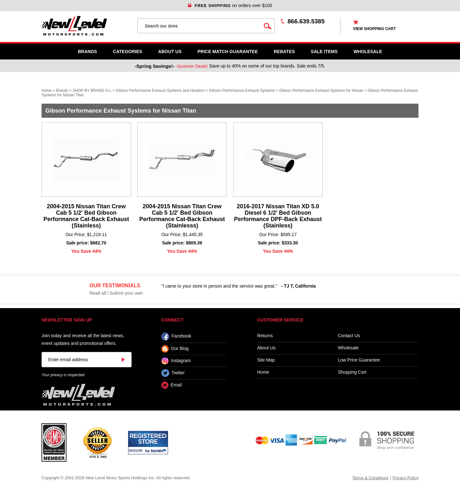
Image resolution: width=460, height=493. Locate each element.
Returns (265, 335)
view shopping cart (374, 29)
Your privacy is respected (63, 375)
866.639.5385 (306, 21)
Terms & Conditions (370, 477)
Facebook (176, 336)
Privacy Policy (405, 477)
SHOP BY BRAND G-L (92, 90)
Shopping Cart (352, 372)
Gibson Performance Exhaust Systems (242, 90)
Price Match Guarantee (227, 51)
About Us (169, 51)
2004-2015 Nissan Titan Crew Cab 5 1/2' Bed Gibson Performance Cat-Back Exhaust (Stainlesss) (182, 216)
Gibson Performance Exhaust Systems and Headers (160, 90)
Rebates (284, 51)
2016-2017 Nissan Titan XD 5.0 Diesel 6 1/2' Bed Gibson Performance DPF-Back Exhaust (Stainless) (278, 216)
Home (47, 90)
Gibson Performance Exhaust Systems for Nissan (321, 90)
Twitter (173, 373)
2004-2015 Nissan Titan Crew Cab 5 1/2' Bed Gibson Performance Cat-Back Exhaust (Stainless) (86, 216)
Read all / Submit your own (116, 293)
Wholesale (348, 348)
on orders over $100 (230, 5)
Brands (87, 51)
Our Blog (174, 349)
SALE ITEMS (324, 51)
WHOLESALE (368, 51)
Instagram (176, 360)
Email (171, 385)
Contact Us (349, 335)
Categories (127, 51)
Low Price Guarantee (359, 360)
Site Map (266, 360)
